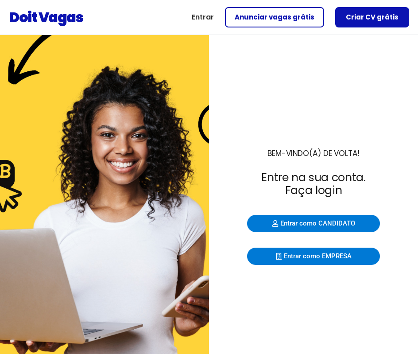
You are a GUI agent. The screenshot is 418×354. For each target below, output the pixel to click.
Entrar (203, 17)
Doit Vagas (46, 17)
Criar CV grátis (372, 17)
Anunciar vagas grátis (274, 17)
